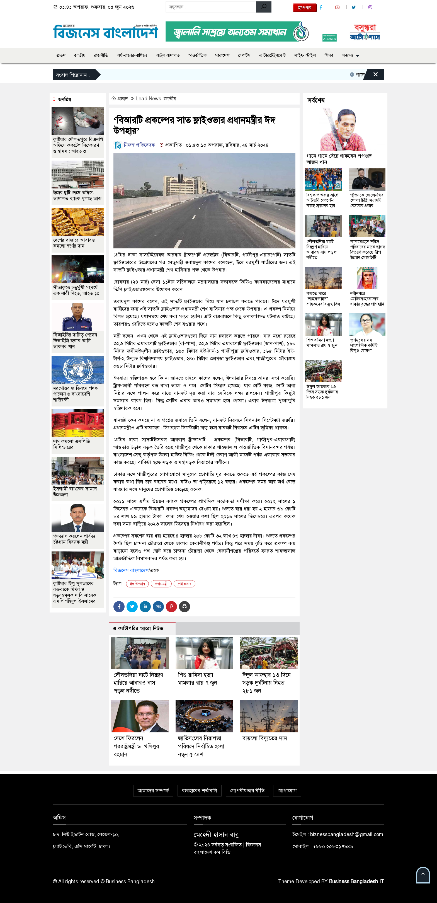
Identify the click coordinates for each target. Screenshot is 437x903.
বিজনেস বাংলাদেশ (131, 570)
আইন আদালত (168, 55)
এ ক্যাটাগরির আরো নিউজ (138, 628)
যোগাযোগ (287, 791)
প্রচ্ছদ (61, 55)
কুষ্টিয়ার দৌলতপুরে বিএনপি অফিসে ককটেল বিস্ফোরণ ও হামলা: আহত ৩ (78, 145)
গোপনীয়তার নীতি (247, 791)
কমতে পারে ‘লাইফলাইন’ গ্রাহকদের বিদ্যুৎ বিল (323, 299)
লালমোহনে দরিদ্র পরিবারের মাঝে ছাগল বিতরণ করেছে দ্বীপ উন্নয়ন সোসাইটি (367, 249)
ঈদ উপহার (137, 584)
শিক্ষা (329, 55)
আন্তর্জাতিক (197, 55)
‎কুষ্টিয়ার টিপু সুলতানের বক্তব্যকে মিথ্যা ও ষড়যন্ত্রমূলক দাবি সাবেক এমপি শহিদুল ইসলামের (74, 592)
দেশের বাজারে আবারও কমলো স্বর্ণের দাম (74, 243)
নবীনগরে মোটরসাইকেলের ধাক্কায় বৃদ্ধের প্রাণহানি (367, 299)
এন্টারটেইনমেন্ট (272, 55)
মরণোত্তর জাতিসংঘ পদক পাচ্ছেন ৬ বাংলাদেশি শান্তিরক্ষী (75, 394)
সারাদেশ (222, 55)
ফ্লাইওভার (184, 584)
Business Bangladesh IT (356, 881)
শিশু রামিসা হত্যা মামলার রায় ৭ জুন (322, 342)
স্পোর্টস (244, 55)
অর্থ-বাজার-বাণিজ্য (132, 55)
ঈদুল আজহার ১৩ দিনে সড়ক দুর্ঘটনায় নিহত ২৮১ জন (266, 683)
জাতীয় (79, 55)
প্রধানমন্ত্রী (161, 584)
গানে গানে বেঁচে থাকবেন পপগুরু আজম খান (339, 159)
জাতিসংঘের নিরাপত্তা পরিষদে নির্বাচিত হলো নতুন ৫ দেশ (201, 746)
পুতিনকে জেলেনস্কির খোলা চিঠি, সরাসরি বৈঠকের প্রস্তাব (366, 200)
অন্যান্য (347, 55)
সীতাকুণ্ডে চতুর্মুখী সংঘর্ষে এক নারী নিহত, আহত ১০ (76, 290)
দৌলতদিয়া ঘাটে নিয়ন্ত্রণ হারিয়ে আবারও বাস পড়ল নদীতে (138, 683)
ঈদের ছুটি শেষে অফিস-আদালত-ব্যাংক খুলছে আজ (77, 196)
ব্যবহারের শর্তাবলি (199, 791)
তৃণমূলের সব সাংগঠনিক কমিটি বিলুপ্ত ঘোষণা (364, 345)
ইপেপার (304, 8)
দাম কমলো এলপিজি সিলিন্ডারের (71, 444)
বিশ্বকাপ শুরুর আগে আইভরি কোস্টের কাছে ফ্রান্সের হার (322, 200)
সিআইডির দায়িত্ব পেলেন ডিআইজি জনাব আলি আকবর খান (75, 341)
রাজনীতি (101, 55)
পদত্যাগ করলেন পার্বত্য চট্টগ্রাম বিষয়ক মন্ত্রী (74, 539)
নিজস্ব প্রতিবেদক (134, 145)
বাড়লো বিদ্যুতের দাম (264, 738)
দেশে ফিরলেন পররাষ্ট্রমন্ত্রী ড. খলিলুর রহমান (136, 746)
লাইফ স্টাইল (305, 55)
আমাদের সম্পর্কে (153, 791)
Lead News (148, 99)
